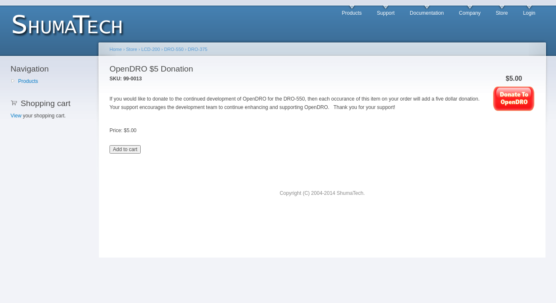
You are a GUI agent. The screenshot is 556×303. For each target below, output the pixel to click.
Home (116, 49)
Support (386, 13)
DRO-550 (174, 49)
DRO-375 (198, 49)
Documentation (427, 13)
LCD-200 (150, 49)
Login (529, 13)
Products (351, 13)
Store (502, 13)
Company (470, 13)
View (16, 116)
